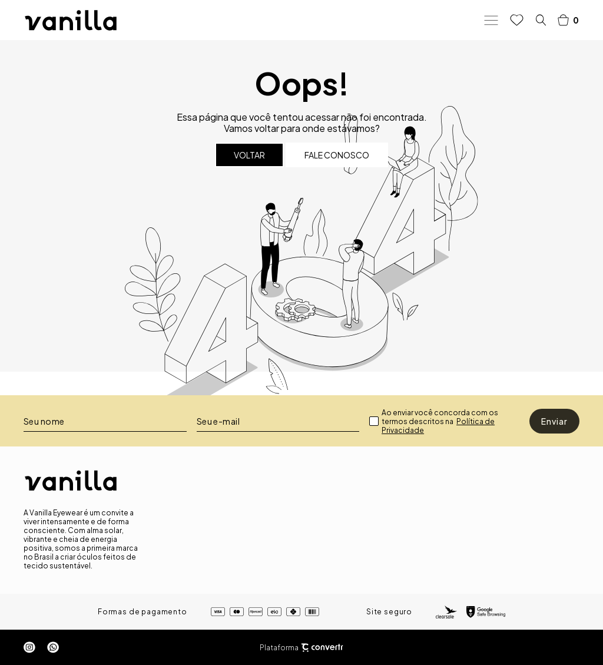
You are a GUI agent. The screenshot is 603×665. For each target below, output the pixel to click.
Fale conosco (336, 155)
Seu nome (44, 421)
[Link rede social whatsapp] (53, 647)
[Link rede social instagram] (29, 647)
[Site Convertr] (322, 647)
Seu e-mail (218, 421)
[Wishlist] (516, 20)
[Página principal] (71, 20)
